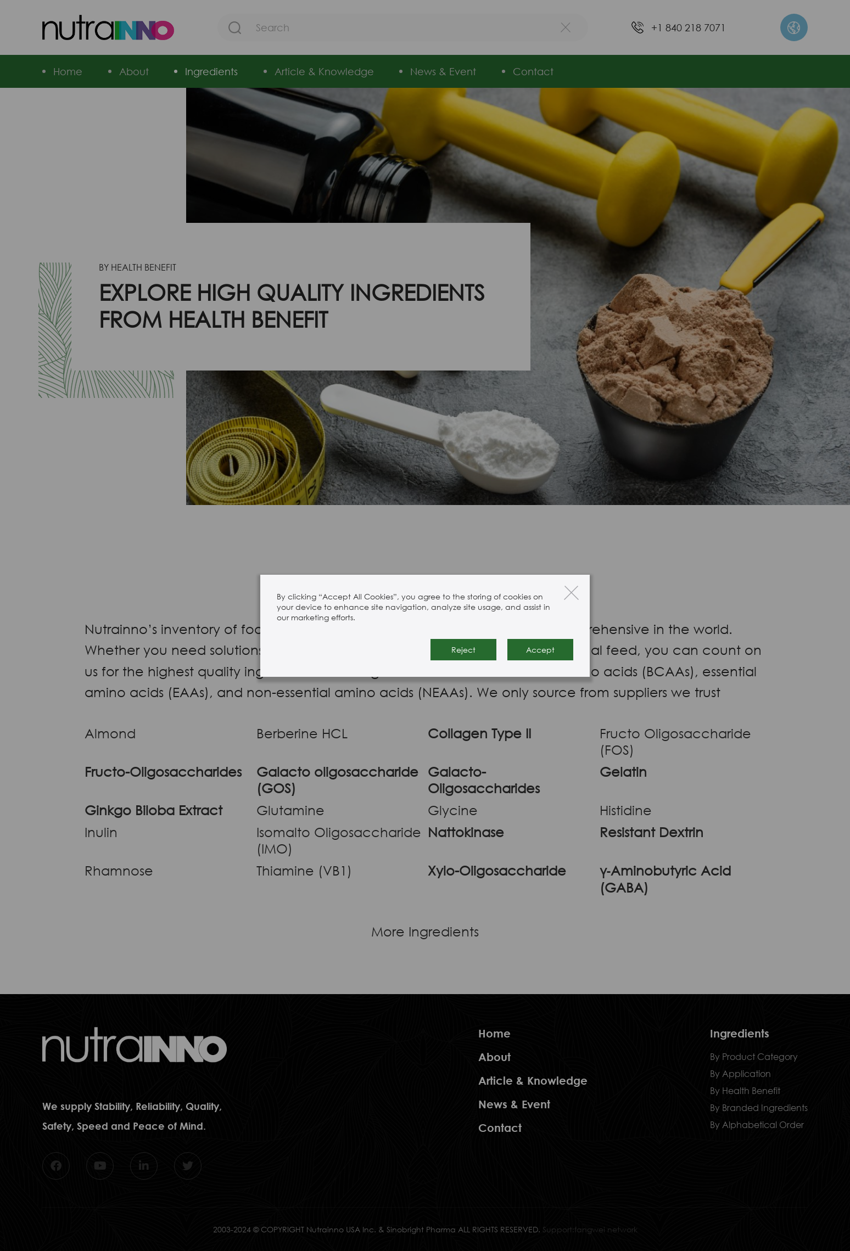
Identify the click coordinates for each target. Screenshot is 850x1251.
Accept (540, 649)
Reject (463, 649)
